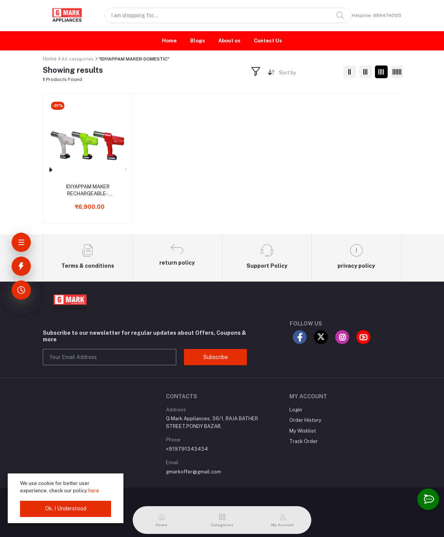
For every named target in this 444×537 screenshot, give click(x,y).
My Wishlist (302, 431)
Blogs (197, 41)
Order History (305, 420)
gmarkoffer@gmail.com (193, 472)
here (93, 490)
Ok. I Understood (65, 508)
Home (169, 41)
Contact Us (268, 41)
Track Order (303, 441)
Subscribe (215, 357)
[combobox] (308, 74)
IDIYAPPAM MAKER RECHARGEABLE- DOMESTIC (88, 190)
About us (229, 41)
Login (295, 410)
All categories (77, 59)
